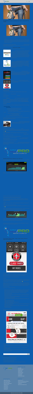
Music (6, 23)
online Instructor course (18, 128)
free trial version (12, 98)
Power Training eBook (27, 128)
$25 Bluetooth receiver (15, 121)
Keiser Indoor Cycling (7, 382)
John (4, 240)
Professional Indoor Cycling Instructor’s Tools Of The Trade (16, 21)
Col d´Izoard (15, 106)
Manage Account (20, 370)
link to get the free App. (9, 278)
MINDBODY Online (6, 384)
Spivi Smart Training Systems (8, 383)
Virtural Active (6, 111)
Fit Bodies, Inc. (20, 383)
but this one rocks (19, 137)
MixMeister (4, 98)
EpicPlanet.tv (5, 108)
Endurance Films (6, 110)
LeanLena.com (6, 389)
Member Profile (20, 371)
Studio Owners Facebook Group (22, 384)
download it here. (5, 92)
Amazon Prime (13, 50)
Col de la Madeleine (19, 106)
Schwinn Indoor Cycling (7, 381)
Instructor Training (17, 240)
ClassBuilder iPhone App (18, 71)
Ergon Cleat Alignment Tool (25, 136)
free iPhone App (16, 80)
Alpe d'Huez (11, 106)
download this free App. (11, 96)
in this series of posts (13, 102)
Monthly (23, 66)
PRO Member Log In (20, 369)
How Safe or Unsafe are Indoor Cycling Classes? (9, 358)
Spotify (8, 160)
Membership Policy (20, 372)
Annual (26, 66)
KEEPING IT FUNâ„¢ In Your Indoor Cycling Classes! (10, 359)
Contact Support (20, 373)
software (8, 99)
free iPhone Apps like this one (13, 95)
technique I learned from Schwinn (14, 138)
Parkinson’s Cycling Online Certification (23, 381)
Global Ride (5, 109)
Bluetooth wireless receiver (19, 44)
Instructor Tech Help (12, 240)
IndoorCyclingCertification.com (22, 382)
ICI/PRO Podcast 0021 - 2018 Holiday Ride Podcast (9, 357)
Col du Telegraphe (24, 106)
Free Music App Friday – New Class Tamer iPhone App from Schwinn (15, 239)
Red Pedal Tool (16, 142)
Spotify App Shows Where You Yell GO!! (12, 158)
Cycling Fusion (6, 385)
